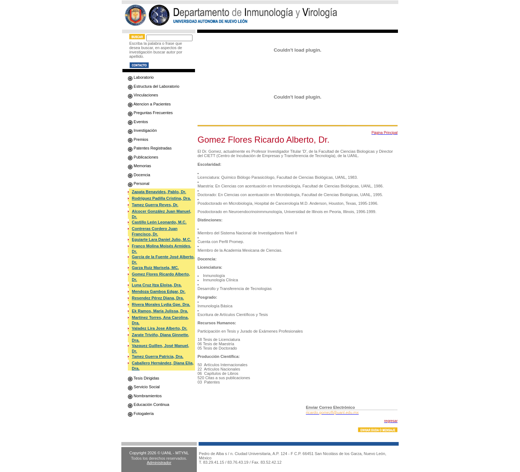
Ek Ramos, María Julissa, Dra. (160, 311)
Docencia (139, 175)
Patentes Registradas (150, 148)
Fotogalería (141, 413)
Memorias (139, 166)
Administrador (159, 462)
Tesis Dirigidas (143, 378)
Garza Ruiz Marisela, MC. (155, 267)
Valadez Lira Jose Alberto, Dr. (159, 328)
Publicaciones (143, 157)
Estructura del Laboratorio (153, 86)
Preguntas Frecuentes (150, 113)
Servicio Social (144, 387)
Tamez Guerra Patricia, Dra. (157, 356)
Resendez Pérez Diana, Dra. (158, 298)
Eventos (138, 122)
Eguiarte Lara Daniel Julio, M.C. (161, 239)
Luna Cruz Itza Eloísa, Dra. (157, 285)
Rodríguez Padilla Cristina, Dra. (161, 198)
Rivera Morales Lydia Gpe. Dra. (161, 304)
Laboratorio (141, 77)
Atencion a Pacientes (149, 104)
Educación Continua (148, 404)
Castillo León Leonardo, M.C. (159, 222)
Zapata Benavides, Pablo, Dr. (159, 192)
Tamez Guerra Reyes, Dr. (155, 205)
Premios (138, 139)
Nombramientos (145, 396)
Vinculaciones (143, 95)
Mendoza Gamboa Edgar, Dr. (159, 291)
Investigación (142, 130)
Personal (138, 183)
